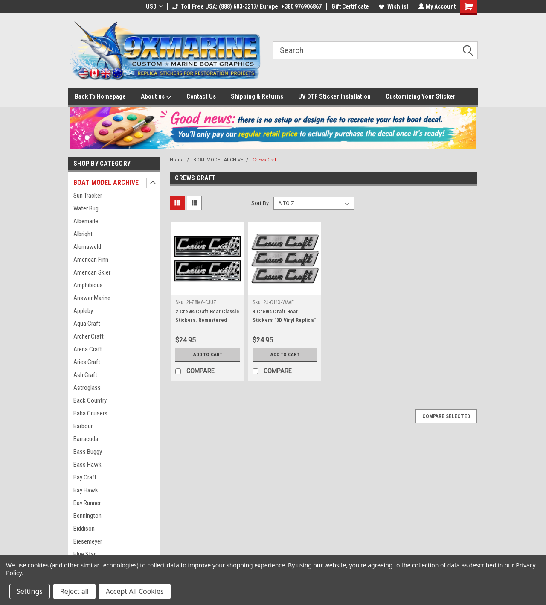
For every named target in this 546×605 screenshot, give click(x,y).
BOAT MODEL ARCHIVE (106, 182)
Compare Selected (446, 416)
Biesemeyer (87, 541)
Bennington (87, 516)
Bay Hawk (85, 490)
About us (156, 97)
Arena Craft (87, 349)
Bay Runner (87, 503)
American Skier (91, 272)
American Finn (90, 259)
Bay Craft (84, 477)
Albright (83, 234)
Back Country (90, 400)
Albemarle (85, 221)
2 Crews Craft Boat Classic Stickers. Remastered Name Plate (207, 320)
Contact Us (201, 96)
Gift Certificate (349, 6)
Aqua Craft (86, 323)
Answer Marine (91, 298)
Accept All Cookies (135, 591)
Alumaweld (87, 247)
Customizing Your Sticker (421, 96)
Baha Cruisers (90, 413)
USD (153, 6)
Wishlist (392, 6)
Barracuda (85, 439)
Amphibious (88, 285)
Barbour (83, 426)
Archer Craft (88, 336)
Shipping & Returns (257, 96)
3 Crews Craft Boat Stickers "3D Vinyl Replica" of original (284, 320)
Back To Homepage (100, 96)
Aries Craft (86, 362)
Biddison (84, 528)
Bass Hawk (87, 464)
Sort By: (260, 203)
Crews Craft (265, 160)
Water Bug (86, 208)
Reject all (74, 591)
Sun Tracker (87, 195)
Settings (30, 591)
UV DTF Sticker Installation (334, 96)
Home (177, 160)
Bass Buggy (87, 452)
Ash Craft (85, 375)
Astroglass (87, 388)
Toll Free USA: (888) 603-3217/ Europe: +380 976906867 (246, 6)
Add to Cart (207, 354)
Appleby (83, 311)
